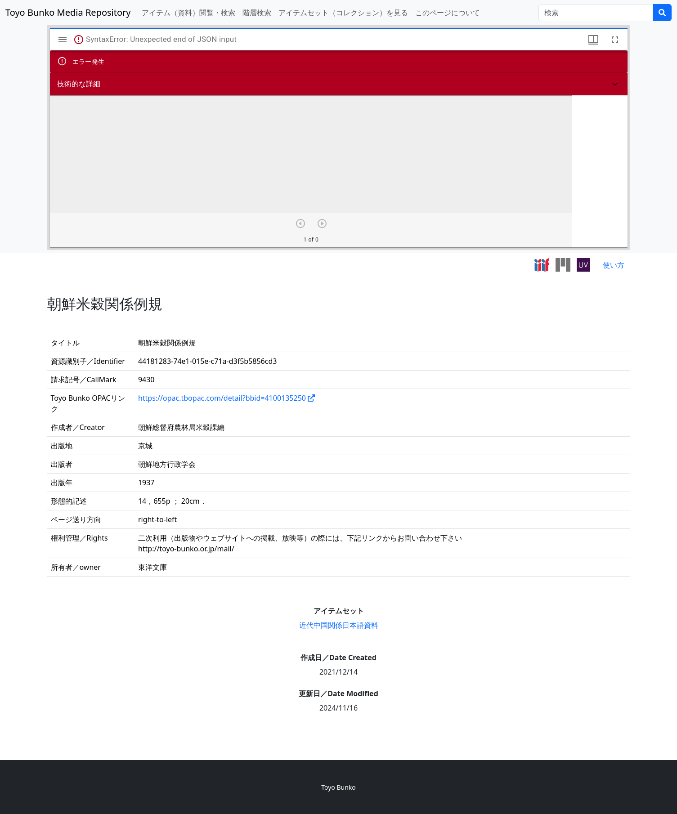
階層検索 (256, 13)
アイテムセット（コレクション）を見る (343, 13)
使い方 (613, 265)
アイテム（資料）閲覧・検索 (188, 13)
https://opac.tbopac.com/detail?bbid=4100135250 (222, 398)
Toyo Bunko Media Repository (68, 12)
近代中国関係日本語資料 (338, 625)
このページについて (447, 13)
